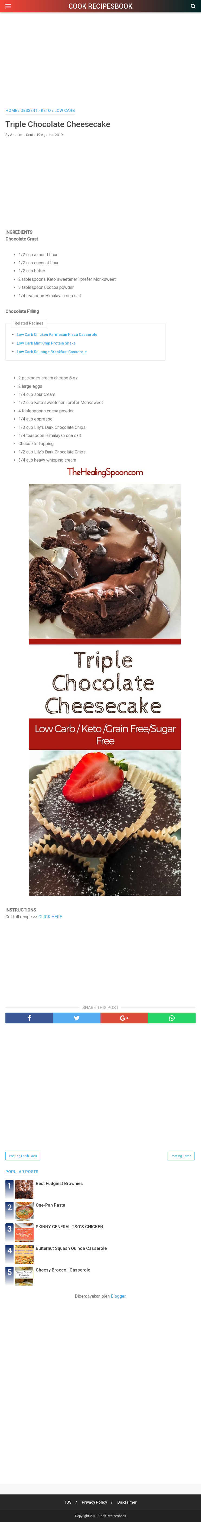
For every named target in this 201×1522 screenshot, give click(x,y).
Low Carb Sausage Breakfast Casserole (52, 352)
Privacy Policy (94, 1502)
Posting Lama (181, 1156)
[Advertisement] (100, 62)
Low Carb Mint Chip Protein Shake (46, 343)
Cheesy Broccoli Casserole (63, 1270)
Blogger (118, 1296)
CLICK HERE (50, 916)
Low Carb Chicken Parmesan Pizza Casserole (57, 334)
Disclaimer (127, 1502)
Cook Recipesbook (100, 6)
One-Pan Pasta (50, 1205)
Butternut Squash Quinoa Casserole (71, 1248)
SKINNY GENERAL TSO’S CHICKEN (69, 1226)
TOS (68, 1502)
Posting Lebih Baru (23, 1156)
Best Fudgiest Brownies (59, 1183)
